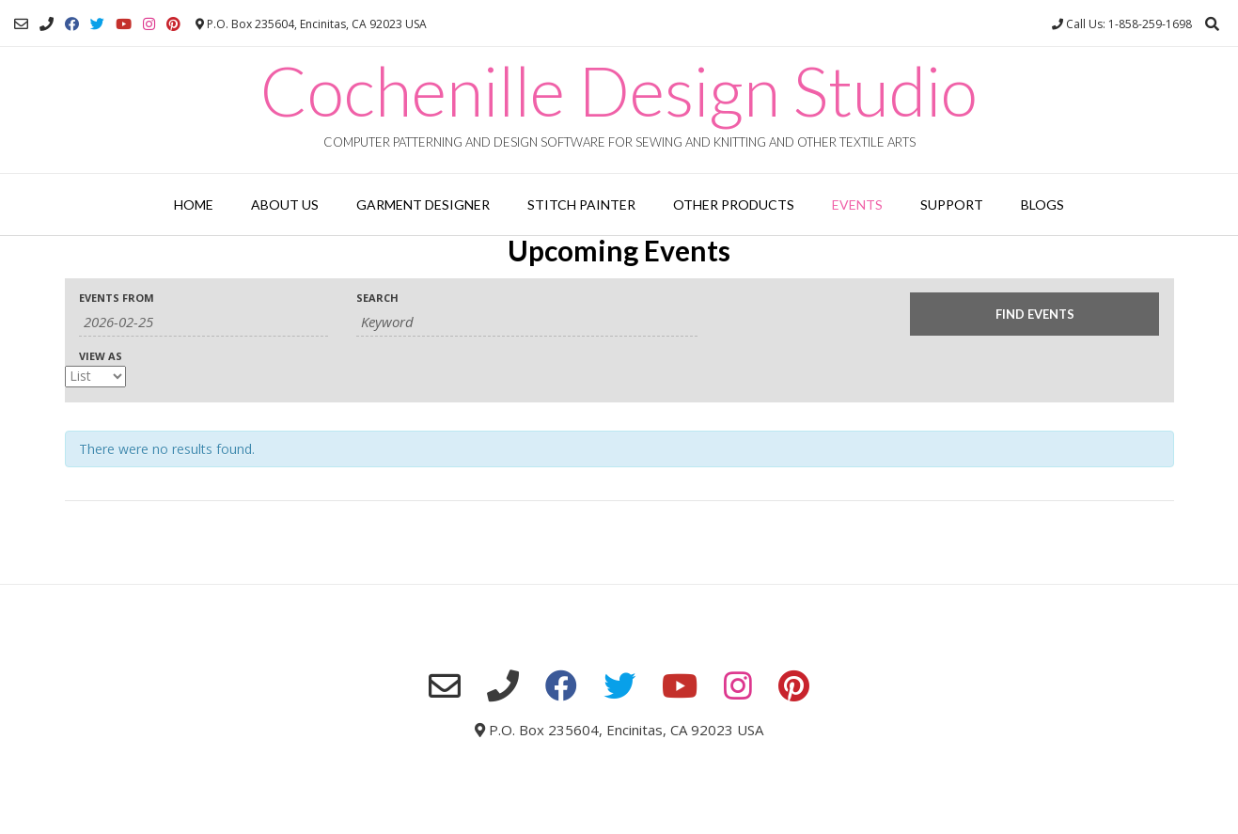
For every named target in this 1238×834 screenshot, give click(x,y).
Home (193, 204)
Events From (116, 297)
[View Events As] (95, 376)
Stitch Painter (581, 204)
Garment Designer (423, 204)
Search (377, 297)
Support (951, 204)
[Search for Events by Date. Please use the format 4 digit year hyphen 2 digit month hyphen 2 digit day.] (203, 322)
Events (857, 204)
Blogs (1042, 204)
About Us (285, 204)
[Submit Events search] (1034, 314)
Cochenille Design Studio (619, 90)
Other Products (733, 204)
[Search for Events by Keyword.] (526, 322)
